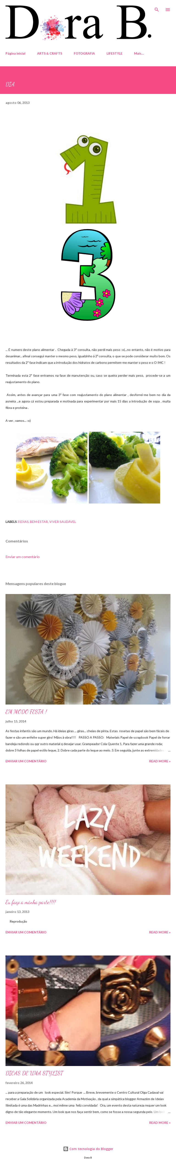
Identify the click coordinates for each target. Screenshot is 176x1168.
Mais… (139, 53)
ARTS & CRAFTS (49, 53)
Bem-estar (39, 522)
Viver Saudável (62, 522)
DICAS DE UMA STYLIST (34, 1073)
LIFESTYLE (114, 53)
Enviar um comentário (23, 556)
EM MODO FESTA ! (26, 711)
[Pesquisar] (157, 8)
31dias (23, 522)
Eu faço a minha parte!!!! (31, 902)
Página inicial (15, 53)
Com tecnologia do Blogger (88, 1149)
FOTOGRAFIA (84, 53)
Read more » (159, 761)
